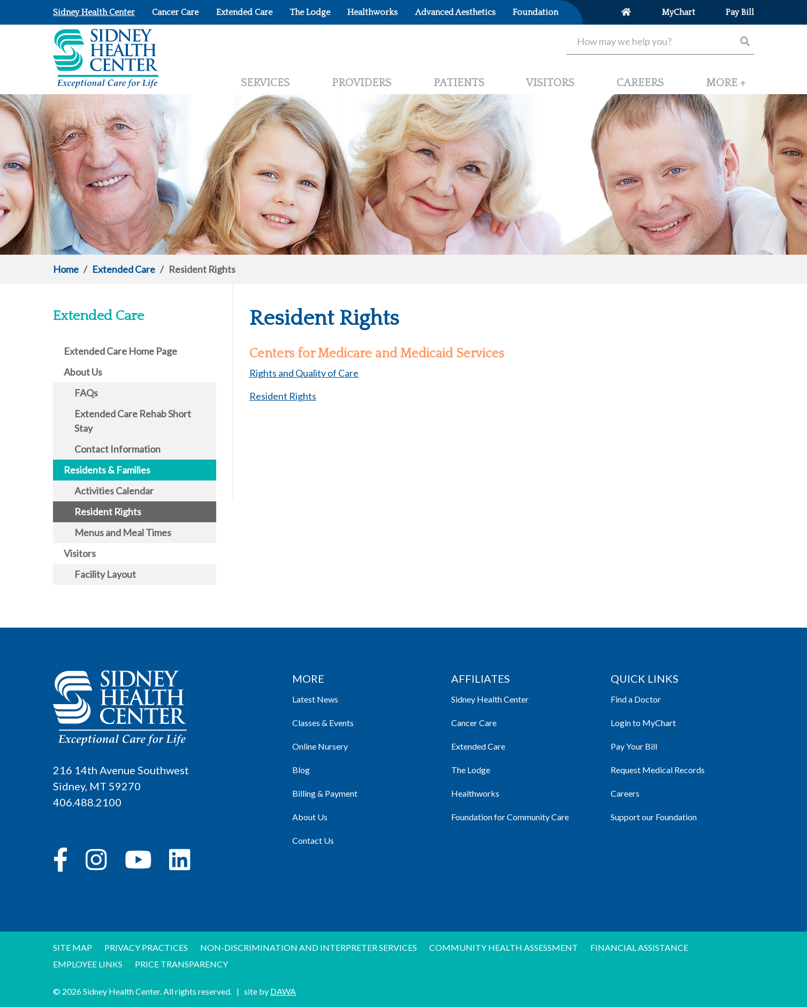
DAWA (283, 991)
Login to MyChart (643, 723)
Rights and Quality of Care (304, 373)
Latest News (315, 699)
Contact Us (313, 840)
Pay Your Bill (634, 746)
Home (66, 269)
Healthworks (475, 793)
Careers (625, 793)
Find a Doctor (636, 699)
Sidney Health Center (490, 699)
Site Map (72, 947)
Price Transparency (181, 964)
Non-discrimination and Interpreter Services (308, 947)
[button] (725, 87)
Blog (301, 770)
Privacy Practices (146, 947)
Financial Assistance (639, 947)
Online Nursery (320, 746)
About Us (310, 817)
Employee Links (88, 964)
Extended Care (123, 269)
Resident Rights (282, 396)
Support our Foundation (654, 817)
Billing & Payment (324, 793)
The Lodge (470, 770)
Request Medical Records (658, 770)
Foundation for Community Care (510, 817)
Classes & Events (323, 723)
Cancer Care (474, 723)
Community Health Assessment (503, 947)
